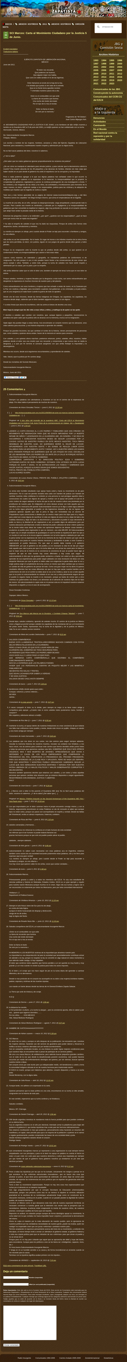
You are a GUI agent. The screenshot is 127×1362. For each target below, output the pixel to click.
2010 (103, 73)
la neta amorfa (26, 702)
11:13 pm (52, 600)
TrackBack (40, 1266)
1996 (119, 60)
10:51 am (52, 1146)
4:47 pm (51, 702)
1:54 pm (27, 426)
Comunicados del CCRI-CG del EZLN (107, 98)
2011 (111, 73)
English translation (10, 49)
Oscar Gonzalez (27, 600)
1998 (103, 63)
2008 (119, 70)
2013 (95, 77)
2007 (111, 70)
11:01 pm (49, 1080)
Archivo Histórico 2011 (33, 24)
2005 (95, 70)
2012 (119, 73)
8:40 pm (53, 736)
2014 (103, 77)
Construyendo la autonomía (108, 93)
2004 (119, 67)
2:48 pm (43, 869)
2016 (119, 77)
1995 (111, 60)
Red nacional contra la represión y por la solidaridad (105, 136)
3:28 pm (43, 684)
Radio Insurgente (24, 1358)
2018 (103, 80)
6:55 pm (48, 720)
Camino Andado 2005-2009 (70, 1358)
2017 (95, 80)
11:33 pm (55, 921)
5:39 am (53, 1033)
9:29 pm (49, 786)
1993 (95, 60)
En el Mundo (100, 129)
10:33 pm (41, 801)
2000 (119, 63)
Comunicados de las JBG (106, 89)
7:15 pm (53, 1260)
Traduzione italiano (10, 52)
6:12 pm (70, 1166)
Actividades (99, 121)
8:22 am (63, 634)
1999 (111, 63)
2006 (103, 70)
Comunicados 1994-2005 (45, 1358)
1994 (103, 60)
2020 (119, 80)
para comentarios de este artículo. (18, 1266)
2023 (111, 83)
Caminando (99, 125)
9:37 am (62, 1023)
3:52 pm (21, 481)
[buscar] (107, 26)
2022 (103, 83)
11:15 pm (55, 900)
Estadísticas (108, 1358)
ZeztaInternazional (92, 1358)
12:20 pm (58, 407)
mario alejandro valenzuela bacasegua (36, 1166)
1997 (95, 63)
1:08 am (46, 1002)
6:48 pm (48, 846)
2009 (95, 73)
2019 (111, 80)
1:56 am (53, 1114)
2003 (111, 67)
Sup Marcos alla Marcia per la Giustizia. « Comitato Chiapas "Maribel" (47, 613)
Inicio (8, 24)
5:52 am (19, 616)
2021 (95, 83)
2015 (111, 77)
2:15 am (50, 820)
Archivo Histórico (61, 24)
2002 (103, 67)
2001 (95, 67)
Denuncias (99, 118)
